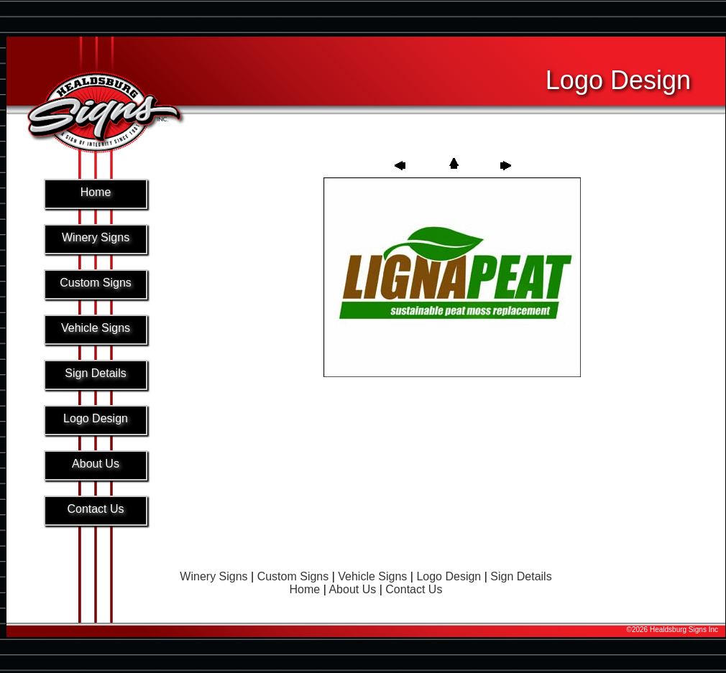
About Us (352, 589)
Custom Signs (293, 576)
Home (305, 589)
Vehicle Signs (372, 576)
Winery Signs (213, 576)
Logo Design (448, 576)
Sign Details (520, 576)
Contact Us (413, 589)
